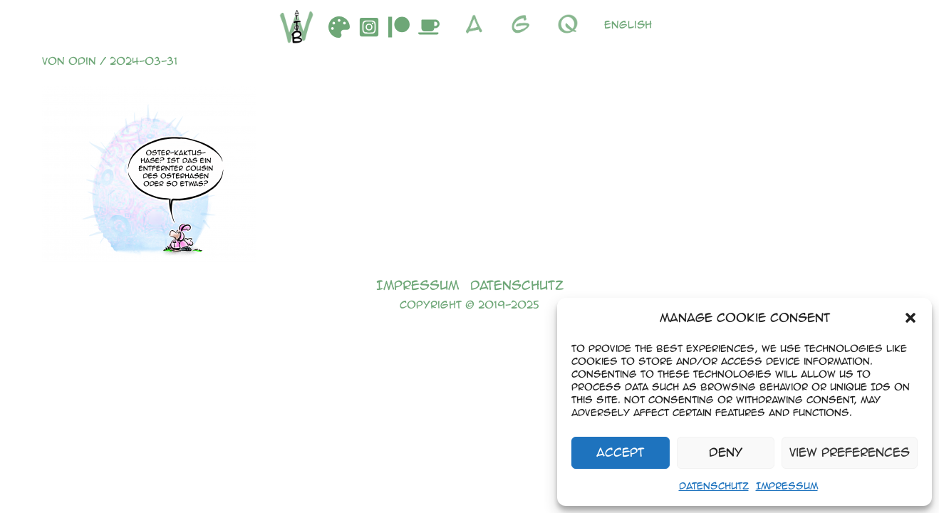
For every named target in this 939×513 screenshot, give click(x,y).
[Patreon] (399, 27)
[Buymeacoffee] (429, 27)
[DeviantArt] (339, 27)
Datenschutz (714, 485)
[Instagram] (369, 27)
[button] (910, 318)
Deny (725, 452)
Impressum (787, 485)
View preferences (849, 452)
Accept (620, 452)
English (628, 24)
